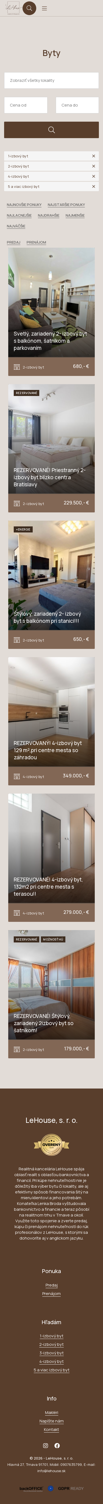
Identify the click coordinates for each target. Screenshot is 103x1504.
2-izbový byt (51, 1344)
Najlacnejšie (19, 215)
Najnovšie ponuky (24, 204)
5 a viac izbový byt (51, 1370)
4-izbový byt (51, 1361)
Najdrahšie (48, 215)
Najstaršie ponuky (66, 204)
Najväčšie (16, 226)
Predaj (13, 242)
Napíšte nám (52, 1421)
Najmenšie (75, 215)
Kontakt (51, 1429)
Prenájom (36, 242)
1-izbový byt (51, 1336)
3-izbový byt (52, 1353)
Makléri (51, 1412)
